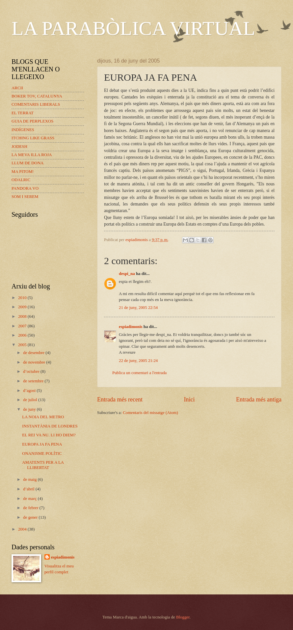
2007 (23, 326)
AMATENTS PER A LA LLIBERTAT (43, 465)
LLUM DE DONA (27, 163)
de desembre (34, 352)
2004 (23, 529)
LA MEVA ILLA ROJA (32, 154)
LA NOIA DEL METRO (43, 417)
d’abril (29, 489)
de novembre (34, 362)
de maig (30, 479)
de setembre (33, 381)
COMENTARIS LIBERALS (36, 104)
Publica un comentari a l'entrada (139, 372)
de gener (31, 517)
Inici (189, 399)
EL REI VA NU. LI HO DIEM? (48, 435)
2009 (23, 307)
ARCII (17, 88)
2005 (23, 344)
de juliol (30, 399)
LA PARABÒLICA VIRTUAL (133, 28)
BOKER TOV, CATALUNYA (37, 96)
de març (30, 498)
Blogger (183, 617)
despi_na (127, 273)
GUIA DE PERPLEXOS (32, 121)
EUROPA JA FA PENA (42, 444)
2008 (23, 316)
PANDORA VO (25, 188)
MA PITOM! (23, 171)
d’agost (30, 390)
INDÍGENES (23, 129)
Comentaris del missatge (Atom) (150, 412)
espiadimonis (131, 326)
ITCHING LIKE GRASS (33, 138)
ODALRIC (21, 180)
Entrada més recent (120, 399)
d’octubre (31, 371)
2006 (23, 335)
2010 (23, 297)
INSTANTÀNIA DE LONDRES (49, 426)
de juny (30, 409)
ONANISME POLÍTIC (42, 453)
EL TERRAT (23, 113)
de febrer (31, 508)
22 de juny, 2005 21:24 (138, 360)
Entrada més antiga (258, 399)
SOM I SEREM (25, 196)
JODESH (19, 146)
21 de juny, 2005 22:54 (138, 307)
